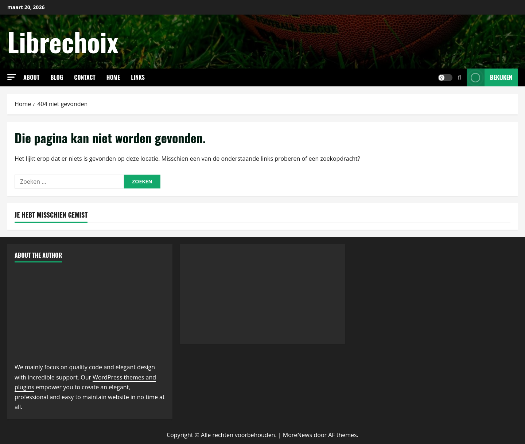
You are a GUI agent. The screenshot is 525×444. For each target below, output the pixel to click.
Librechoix (62, 41)
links (138, 77)
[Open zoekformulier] (459, 77)
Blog (56, 77)
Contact (85, 77)
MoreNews (297, 435)
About (31, 77)
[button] (11, 77)
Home (113, 77)
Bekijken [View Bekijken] (489, 77)
